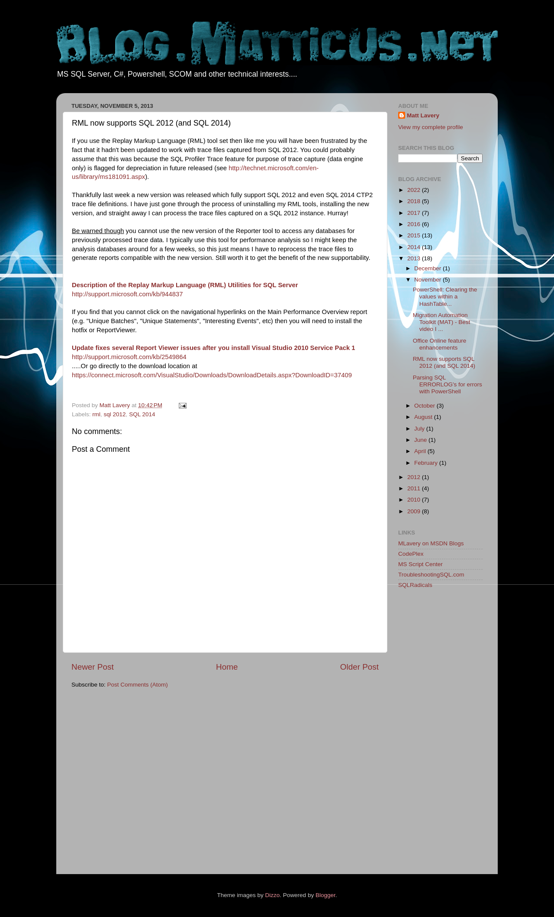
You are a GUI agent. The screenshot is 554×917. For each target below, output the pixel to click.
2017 (414, 213)
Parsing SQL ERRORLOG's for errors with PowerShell (447, 384)
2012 (414, 477)
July (420, 428)
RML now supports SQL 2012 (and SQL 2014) (444, 362)
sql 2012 (115, 414)
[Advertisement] (432, 733)
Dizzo (272, 895)
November (428, 279)
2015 (414, 235)
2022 (414, 190)
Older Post (359, 666)
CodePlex (411, 554)
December (428, 268)
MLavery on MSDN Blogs (431, 543)
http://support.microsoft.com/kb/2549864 (129, 356)
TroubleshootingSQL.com (431, 574)
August (424, 417)
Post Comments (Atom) (137, 684)
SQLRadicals (415, 585)
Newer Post (92, 666)
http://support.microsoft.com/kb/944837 (127, 294)
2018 (414, 201)
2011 (414, 488)
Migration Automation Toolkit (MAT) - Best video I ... (441, 322)
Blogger (325, 895)
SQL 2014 (142, 414)
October (425, 405)
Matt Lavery (423, 115)
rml (96, 414)
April (421, 451)
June (421, 440)
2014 (414, 247)
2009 (414, 511)
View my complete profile (430, 127)
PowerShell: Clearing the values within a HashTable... (445, 296)
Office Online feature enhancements (440, 344)
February (426, 463)
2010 (414, 499)
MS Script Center (420, 564)
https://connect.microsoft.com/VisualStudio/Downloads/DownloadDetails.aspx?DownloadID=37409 (212, 375)
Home (227, 666)
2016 (414, 224)
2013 (414, 258)
